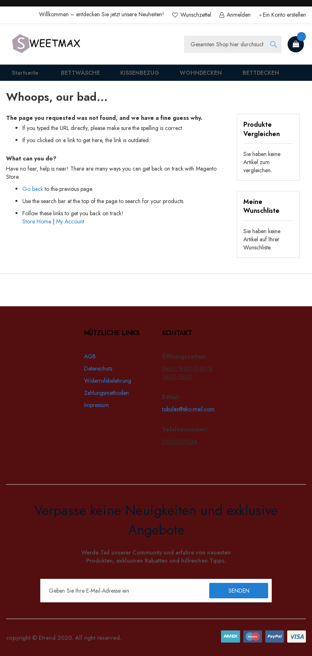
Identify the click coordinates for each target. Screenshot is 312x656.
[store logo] (46, 44)
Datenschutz (98, 368)
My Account (70, 227)
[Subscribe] (238, 590)
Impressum (96, 405)
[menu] (156, 76)
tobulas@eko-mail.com (188, 409)
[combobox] (233, 44)
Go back (32, 194)
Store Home (36, 227)
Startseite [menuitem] (20, 75)
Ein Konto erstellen (284, 15)
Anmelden (238, 15)
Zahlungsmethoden (106, 393)
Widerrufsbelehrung (107, 381)
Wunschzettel (195, 15)
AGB (90, 356)
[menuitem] (73, 76)
